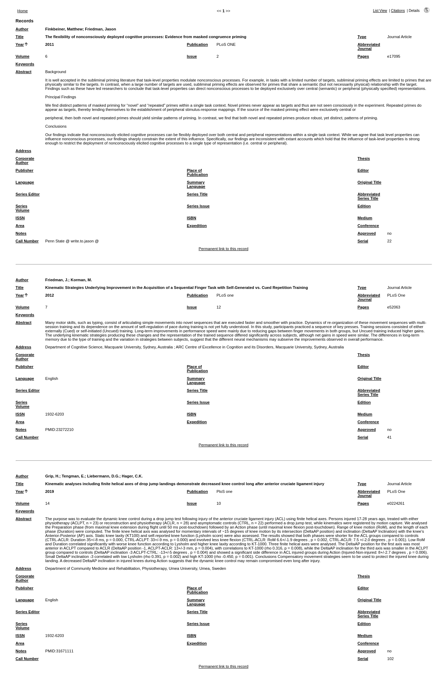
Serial (363, 241)
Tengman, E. (73, 476)
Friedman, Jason (100, 29)
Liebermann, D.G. (103, 476)
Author (22, 29)
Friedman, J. (56, 280)
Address (23, 151)
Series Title (197, 194)
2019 (49, 491)
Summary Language (196, 184)
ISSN (20, 218)
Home (22, 11)
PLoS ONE (226, 44)
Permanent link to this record (223, 249)
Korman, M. (81, 280)
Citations (398, 11)
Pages (363, 56)
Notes (21, 233)
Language (25, 182)
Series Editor (28, 194)
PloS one (224, 491)
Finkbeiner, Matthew (64, 29)
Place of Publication (197, 172)
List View (380, 11)
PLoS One (396, 295)
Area (20, 226)
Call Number (27, 241)
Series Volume (23, 208)
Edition (364, 206)
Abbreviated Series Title (369, 196)
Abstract (23, 72)
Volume (23, 56)
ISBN (191, 218)
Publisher (25, 170)
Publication (197, 44)
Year (20, 44)
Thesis (364, 158)
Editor (363, 170)
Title (20, 37)
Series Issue (198, 206)
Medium (365, 218)
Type (362, 37)
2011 (49, 44)
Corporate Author (25, 160)
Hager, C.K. (132, 476)
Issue (192, 56)
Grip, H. (52, 476)
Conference (368, 226)
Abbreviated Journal (369, 46)
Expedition (197, 226)
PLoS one (225, 295)
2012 (49, 295)
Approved (367, 233)
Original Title (369, 182)
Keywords (25, 64)
